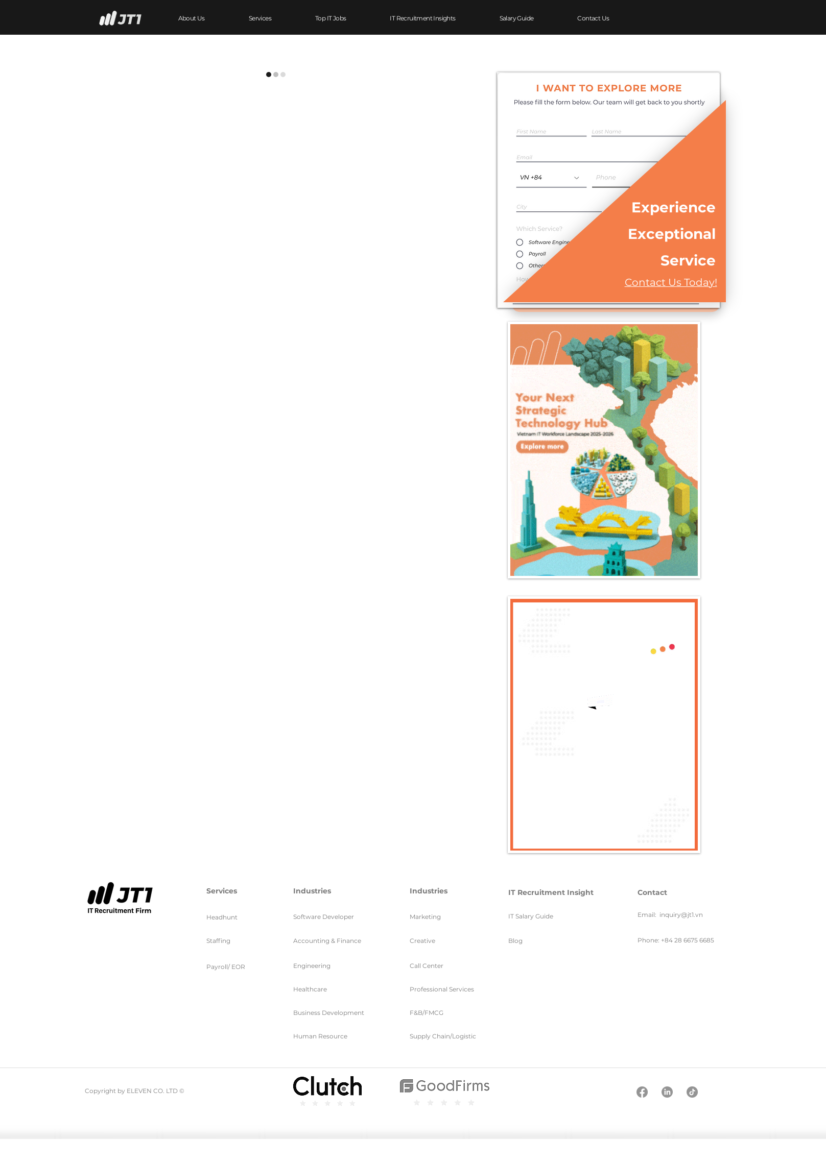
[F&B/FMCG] (445, 1013)
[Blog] (532, 941)
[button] (260, 18)
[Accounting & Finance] (335, 941)
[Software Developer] (333, 917)
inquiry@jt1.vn (681, 914)
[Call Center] (442, 966)
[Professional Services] (449, 989)
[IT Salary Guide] (556, 916)
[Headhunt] (238, 917)
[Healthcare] (326, 989)
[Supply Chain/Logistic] (462, 1036)
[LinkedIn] (667, 1092)
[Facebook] (642, 1092)
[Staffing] (238, 941)
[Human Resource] (325, 1036)
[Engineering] (320, 966)
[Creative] (443, 941)
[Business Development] (341, 1013)
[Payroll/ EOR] (238, 967)
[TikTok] (692, 1092)
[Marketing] (434, 917)
